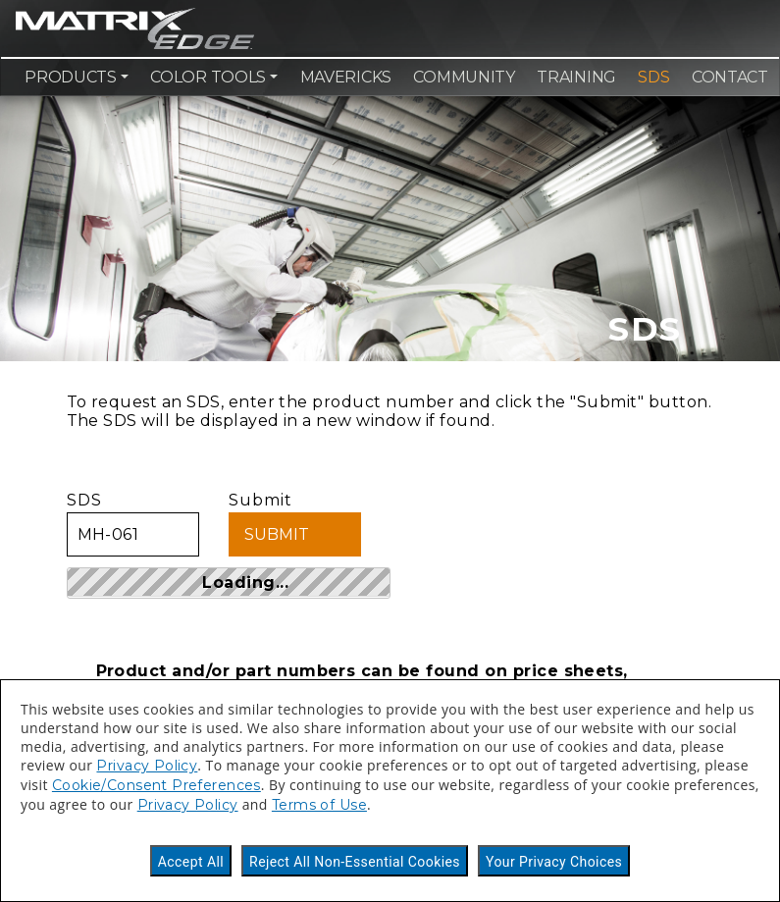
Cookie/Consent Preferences (156, 785)
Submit (295, 524)
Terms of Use (319, 805)
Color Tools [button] (208, 77)
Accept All (191, 862)
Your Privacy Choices (554, 862)
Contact (730, 77)
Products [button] (71, 77)
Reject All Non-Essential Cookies (354, 862)
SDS (653, 77)
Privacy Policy (146, 765)
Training (576, 77)
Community (463, 77)
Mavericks (345, 77)
